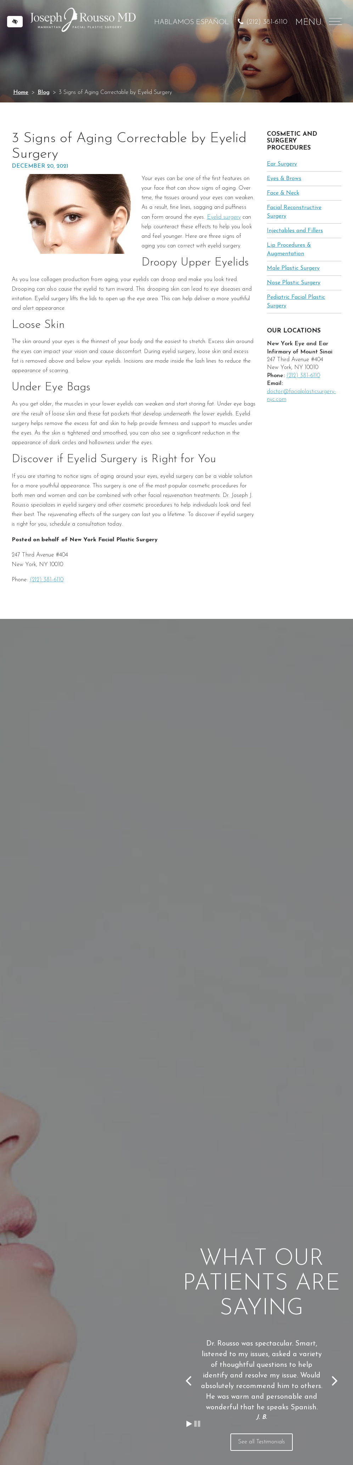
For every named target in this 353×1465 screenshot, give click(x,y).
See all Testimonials (261, 1442)
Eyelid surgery (224, 217)
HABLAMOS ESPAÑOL (191, 22)
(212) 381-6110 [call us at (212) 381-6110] (266, 22)
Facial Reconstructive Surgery (294, 212)
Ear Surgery (282, 164)
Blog (44, 92)
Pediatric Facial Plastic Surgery (296, 302)
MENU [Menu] (317, 22)
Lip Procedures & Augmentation (289, 249)
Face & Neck (283, 193)
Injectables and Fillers (295, 231)
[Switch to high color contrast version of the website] (15, 21)
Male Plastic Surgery (293, 268)
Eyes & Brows (284, 178)
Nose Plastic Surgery (293, 283)
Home (20, 92)
